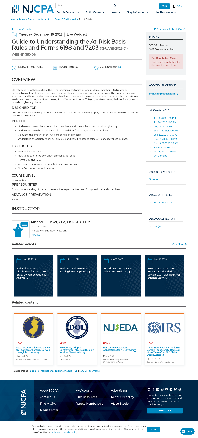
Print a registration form (162, 93)
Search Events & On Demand (61, 19)
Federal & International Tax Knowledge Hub (53, 371)
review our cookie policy (64, 432)
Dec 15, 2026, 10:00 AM (166, 143)
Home (13, 19)
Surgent (154, 179)
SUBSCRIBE (165, 410)
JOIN (164, 6)
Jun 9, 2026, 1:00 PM (165, 118)
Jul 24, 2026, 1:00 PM (165, 122)
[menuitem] (67, 12)
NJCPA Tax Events (89, 371)
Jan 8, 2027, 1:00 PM (165, 147)
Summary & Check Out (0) (170, 29)
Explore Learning (36, 19)
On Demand (160, 155)
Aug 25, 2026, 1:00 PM (166, 126)
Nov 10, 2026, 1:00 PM (165, 139)
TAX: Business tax (163, 202)
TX (119, 67)
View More (178, 244)
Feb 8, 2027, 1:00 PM (165, 151)
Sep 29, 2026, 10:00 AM (166, 135)
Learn (22, 19)
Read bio (36, 235)
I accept (153, 429)
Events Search (21, 29)
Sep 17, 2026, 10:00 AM (166, 130)
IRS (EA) (158, 226)
